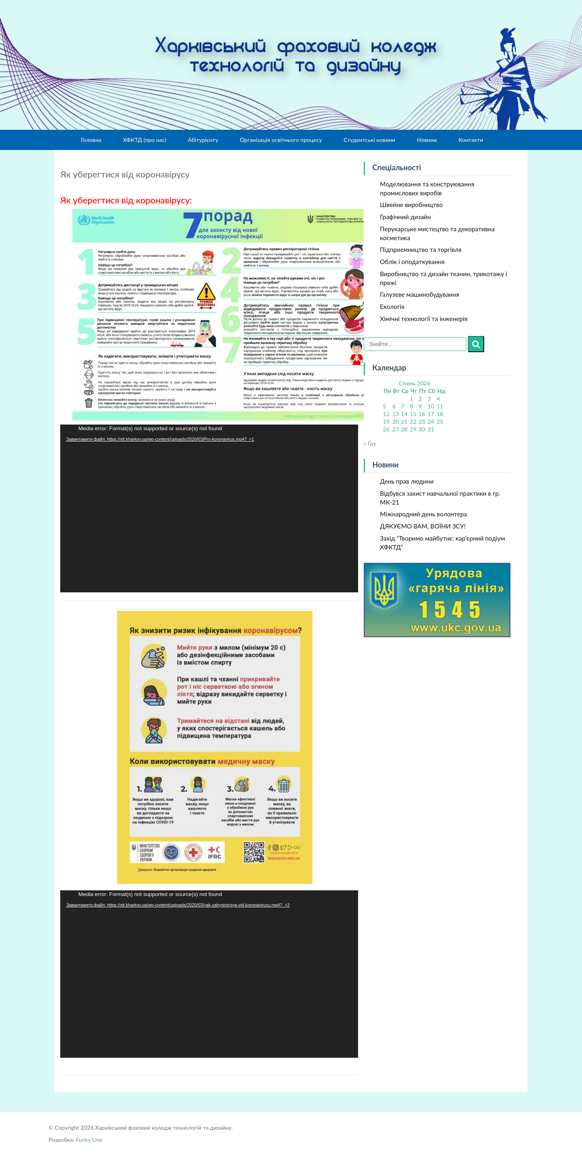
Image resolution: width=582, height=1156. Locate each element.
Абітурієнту (203, 139)
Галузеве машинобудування (419, 294)
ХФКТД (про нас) (144, 139)
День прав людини (407, 481)
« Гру (370, 443)
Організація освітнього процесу (281, 139)
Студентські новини (369, 139)
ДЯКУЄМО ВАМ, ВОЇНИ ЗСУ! (423, 526)
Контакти (470, 139)
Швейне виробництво (411, 204)
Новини (426, 139)
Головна (91, 139)
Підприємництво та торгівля (421, 249)
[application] (209, 508)
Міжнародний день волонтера (423, 514)
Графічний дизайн (405, 216)
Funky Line (89, 1139)
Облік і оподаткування (412, 261)
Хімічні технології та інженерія (424, 318)
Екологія (392, 306)
